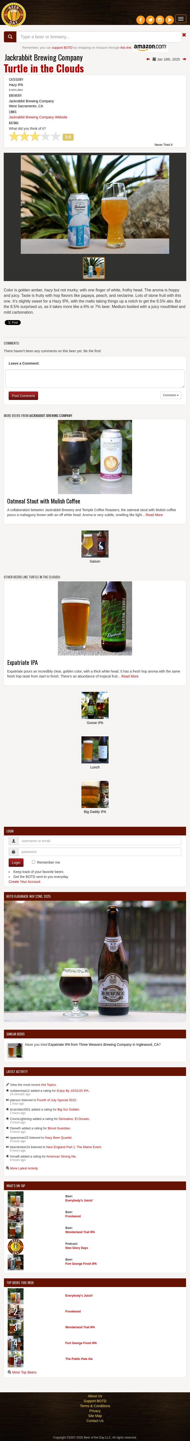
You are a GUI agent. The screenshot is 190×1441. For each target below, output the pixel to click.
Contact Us (94, 1421)
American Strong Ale (61, 1156)
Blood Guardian (59, 1128)
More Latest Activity (24, 1168)
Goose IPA (95, 723)
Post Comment (23, 396)
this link (125, 47)
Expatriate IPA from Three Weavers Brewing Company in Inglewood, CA (103, 1045)
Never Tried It (163, 145)
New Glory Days (76, 1248)
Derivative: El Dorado (74, 1119)
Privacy (95, 1411)
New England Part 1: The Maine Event (73, 1147)
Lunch (95, 767)
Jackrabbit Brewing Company (44, 57)
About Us (95, 1396)
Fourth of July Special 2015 (56, 1100)
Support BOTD (95, 1401)
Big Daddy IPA (95, 812)
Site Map (95, 1416)
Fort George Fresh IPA (81, 1264)
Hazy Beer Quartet (58, 1137)
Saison (95, 561)
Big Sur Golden (68, 1109)
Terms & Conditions (95, 1406)
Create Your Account (24, 882)
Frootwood (73, 1216)
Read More (154, 515)
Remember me (48, 862)
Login (16, 863)
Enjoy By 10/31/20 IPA (73, 1090)
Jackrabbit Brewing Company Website (38, 117)
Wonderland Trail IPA (80, 1232)
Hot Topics (48, 1085)
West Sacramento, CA (26, 106)
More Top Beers (24, 1372)
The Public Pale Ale (79, 1359)
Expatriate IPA (22, 662)
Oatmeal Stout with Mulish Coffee (43, 500)
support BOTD (62, 47)
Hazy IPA (16, 85)
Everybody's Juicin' (79, 1200)
